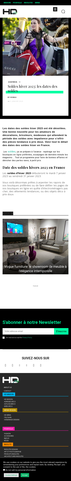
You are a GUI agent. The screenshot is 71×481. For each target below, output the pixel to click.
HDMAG (13, 97)
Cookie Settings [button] (11, 475)
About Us (8, 387)
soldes (12, 151)
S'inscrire (61, 331)
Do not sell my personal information (21, 470)
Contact (7, 391)
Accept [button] (25, 475)
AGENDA (12, 82)
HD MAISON (9, 394)
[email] (28, 331)
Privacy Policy (27, 337)
